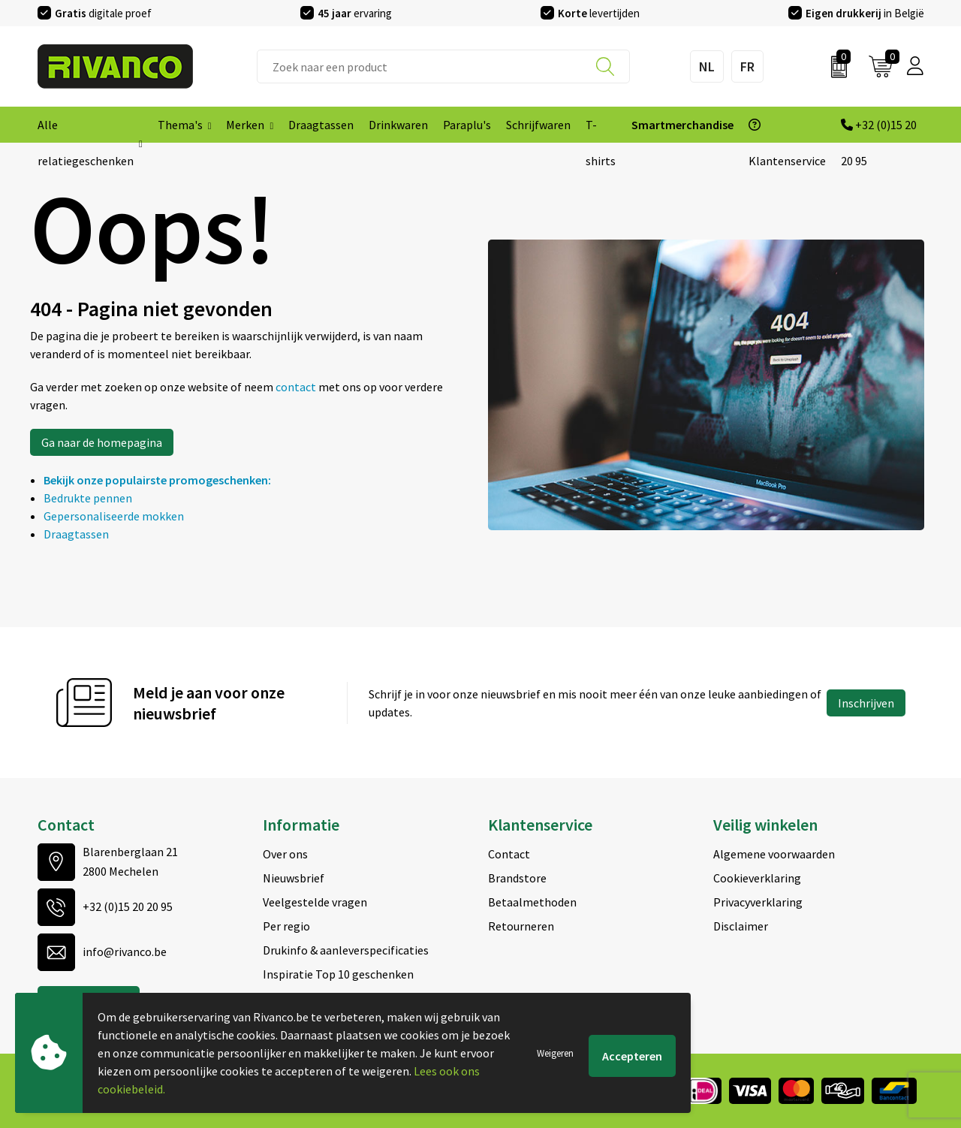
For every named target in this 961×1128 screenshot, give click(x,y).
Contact (509, 853)
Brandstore (517, 877)
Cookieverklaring (757, 877)
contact (297, 386)
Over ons (285, 853)
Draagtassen (76, 533)
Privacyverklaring (758, 901)
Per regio (286, 925)
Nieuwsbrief (293, 877)
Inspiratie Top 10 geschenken (338, 974)
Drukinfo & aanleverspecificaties (346, 950)
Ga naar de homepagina (101, 442)
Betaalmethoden (532, 901)
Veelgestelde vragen (315, 901)
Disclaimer (740, 925)
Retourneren (521, 925)
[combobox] (443, 66)
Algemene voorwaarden (774, 853)
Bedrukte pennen (88, 497)
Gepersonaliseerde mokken (114, 515)
